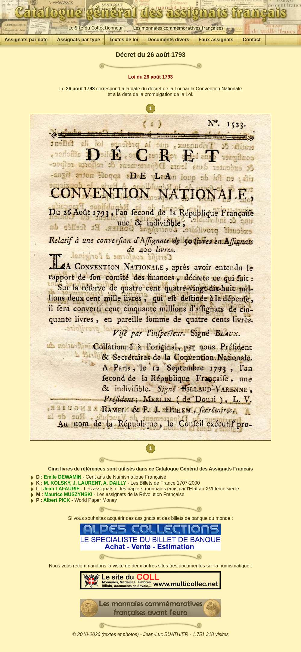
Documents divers (168, 39)
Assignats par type (78, 39)
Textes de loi (123, 39)
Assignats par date (26, 39)
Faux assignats (216, 39)
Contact (252, 39)
